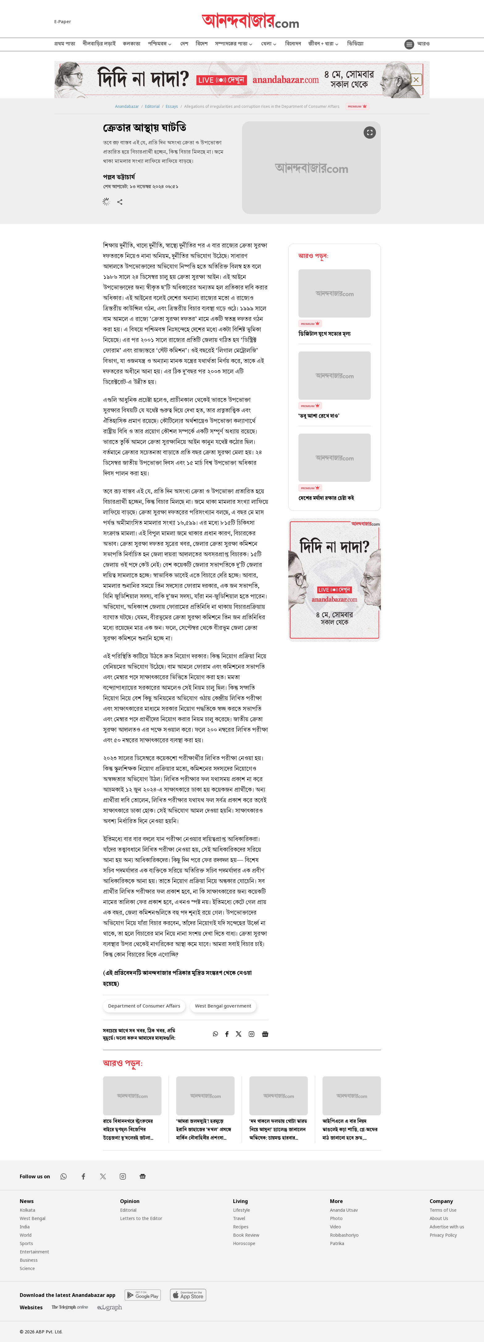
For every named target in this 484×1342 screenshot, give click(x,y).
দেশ (184, 44)
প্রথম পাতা (64, 44)
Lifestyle (241, 1210)
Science (27, 1268)
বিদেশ (202, 44)
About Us (439, 1218)
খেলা (269, 44)
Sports (26, 1243)
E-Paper (62, 21)
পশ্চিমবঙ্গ (160, 44)
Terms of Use (443, 1210)
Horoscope (244, 1243)
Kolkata (27, 1210)
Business (29, 1260)
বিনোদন (293, 44)
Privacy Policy (443, 1235)
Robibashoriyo (344, 1235)
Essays (172, 106)
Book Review (246, 1235)
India (25, 1227)
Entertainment (34, 1252)
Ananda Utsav (344, 1210)
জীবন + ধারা (324, 44)
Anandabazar (127, 106)
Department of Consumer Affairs (144, 1006)
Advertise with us (447, 1227)
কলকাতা (131, 44)
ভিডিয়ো (355, 44)
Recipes (240, 1227)
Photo (336, 1218)
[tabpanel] (334, 581)
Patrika (337, 1243)
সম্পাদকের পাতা (234, 44)
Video (335, 1227)
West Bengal (32, 1218)
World (25, 1235)
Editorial (152, 106)
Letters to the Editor (141, 1218)
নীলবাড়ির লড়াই (99, 44)
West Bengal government (223, 1006)
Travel (239, 1218)
